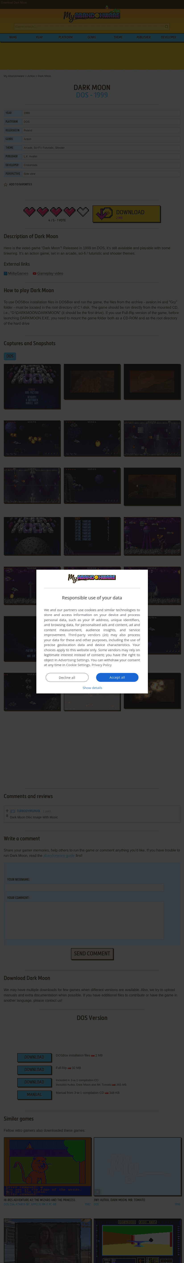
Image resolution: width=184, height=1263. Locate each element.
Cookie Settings (78, 665)
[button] (92, 687)
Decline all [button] (67, 677)
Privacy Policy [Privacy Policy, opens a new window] (102, 665)
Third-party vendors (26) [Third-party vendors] (88, 635)
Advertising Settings (73, 660)
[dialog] (92, 631)
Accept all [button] (117, 677)
